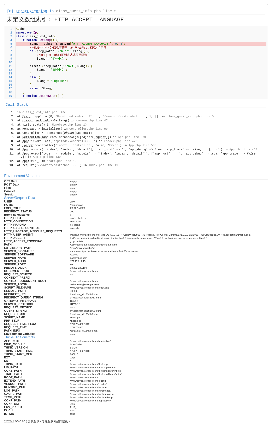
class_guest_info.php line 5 (86, 11)
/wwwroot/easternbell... (124, 116)
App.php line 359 (132, 137)
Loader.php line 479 (120, 141)
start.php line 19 (61, 161)
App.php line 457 (243, 149)
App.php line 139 (47, 157)
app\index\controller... (74, 141)
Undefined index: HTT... (77, 116)
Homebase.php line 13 (69, 124)
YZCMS (9, 421)
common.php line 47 (92, 120)
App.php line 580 (142, 145)
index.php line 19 (103, 165)
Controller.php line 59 (88, 129)
